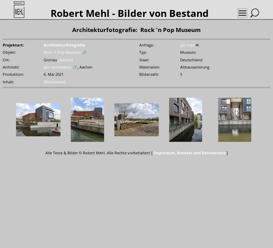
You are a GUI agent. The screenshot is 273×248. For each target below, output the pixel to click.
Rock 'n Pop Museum (62, 52)
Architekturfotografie (64, 45)
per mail (187, 45)
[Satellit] (65, 59)
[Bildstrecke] (55, 81)
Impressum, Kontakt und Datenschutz (190, 152)
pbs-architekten (58, 67)
